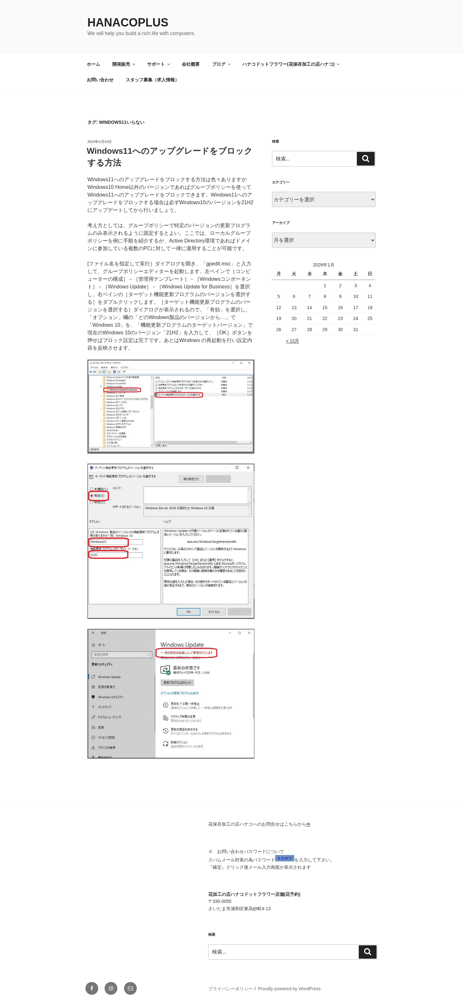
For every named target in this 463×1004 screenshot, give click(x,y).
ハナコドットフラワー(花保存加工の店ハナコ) (291, 64)
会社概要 (191, 64)
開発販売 (124, 64)
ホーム (93, 64)
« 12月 (292, 340)
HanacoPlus (127, 22)
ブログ (221, 64)
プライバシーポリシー (230, 988)
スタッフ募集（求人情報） (152, 79)
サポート (159, 64)
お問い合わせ (100, 79)
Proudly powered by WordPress (289, 988)
